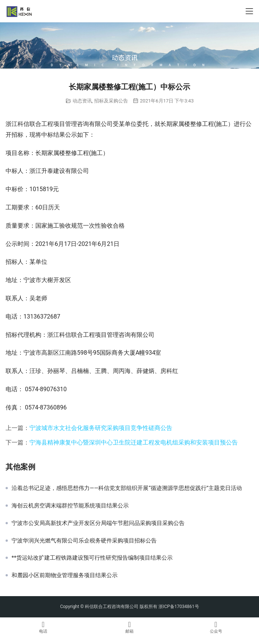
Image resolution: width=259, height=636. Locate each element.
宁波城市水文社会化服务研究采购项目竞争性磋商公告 (100, 427)
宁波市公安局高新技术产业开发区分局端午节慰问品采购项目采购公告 (98, 523)
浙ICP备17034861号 (179, 606)
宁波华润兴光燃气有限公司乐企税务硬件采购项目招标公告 (84, 540)
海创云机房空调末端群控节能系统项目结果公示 (70, 505)
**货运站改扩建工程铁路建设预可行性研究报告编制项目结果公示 (92, 557)
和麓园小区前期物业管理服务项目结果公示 (65, 575)
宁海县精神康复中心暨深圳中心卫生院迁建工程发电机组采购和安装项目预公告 (133, 442)
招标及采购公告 (111, 101)
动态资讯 (82, 101)
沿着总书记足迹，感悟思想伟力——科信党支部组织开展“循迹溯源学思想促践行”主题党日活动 (127, 488)
